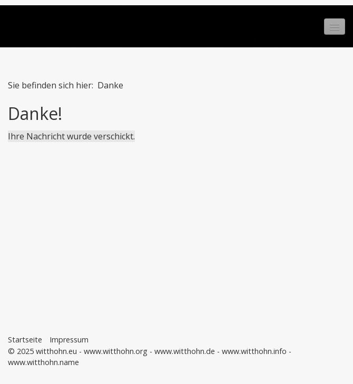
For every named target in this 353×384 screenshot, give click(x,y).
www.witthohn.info (254, 351)
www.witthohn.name (43, 362)
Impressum (69, 340)
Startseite (25, 340)
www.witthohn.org (116, 351)
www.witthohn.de (184, 351)
